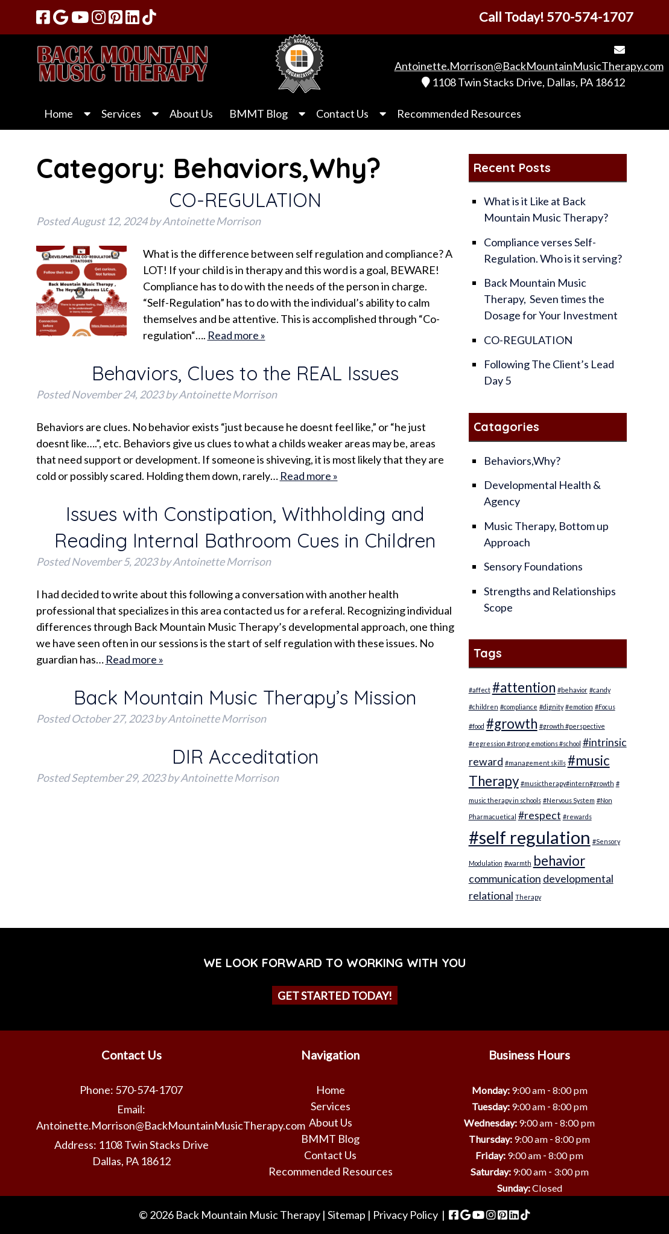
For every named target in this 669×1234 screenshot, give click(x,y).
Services (121, 113)
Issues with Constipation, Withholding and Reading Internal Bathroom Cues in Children (245, 527)
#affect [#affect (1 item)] (479, 690)
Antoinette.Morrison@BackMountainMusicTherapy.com (529, 65)
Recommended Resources (459, 113)
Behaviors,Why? (522, 460)
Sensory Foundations (533, 566)
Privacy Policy (405, 1214)
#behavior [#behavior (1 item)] (572, 690)
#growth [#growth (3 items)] (511, 723)
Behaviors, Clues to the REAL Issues (245, 373)
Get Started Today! (334, 995)
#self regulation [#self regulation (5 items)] (530, 837)
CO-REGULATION (245, 200)
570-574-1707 (149, 1089)
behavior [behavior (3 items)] (559, 860)
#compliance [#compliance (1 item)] (518, 707)
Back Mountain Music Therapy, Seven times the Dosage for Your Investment (551, 299)
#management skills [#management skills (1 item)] (535, 763)
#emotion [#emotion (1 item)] (579, 707)
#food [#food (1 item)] (476, 726)
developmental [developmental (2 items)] (578, 878)
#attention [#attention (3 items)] (524, 687)
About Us (191, 113)
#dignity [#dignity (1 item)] (551, 707)
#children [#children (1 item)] (483, 707)
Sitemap (347, 1214)
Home (58, 113)
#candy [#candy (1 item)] (599, 690)
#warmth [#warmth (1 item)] (517, 863)
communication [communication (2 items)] (505, 878)
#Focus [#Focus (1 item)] (605, 707)
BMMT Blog (258, 113)
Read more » (236, 335)
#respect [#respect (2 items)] (539, 815)
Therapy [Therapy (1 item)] (528, 897)
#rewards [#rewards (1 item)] (577, 816)
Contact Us (342, 113)
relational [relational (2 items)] (491, 895)
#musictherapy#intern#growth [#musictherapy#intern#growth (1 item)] (567, 783)
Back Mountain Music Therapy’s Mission (245, 697)
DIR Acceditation (245, 756)
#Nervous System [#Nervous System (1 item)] (569, 800)
